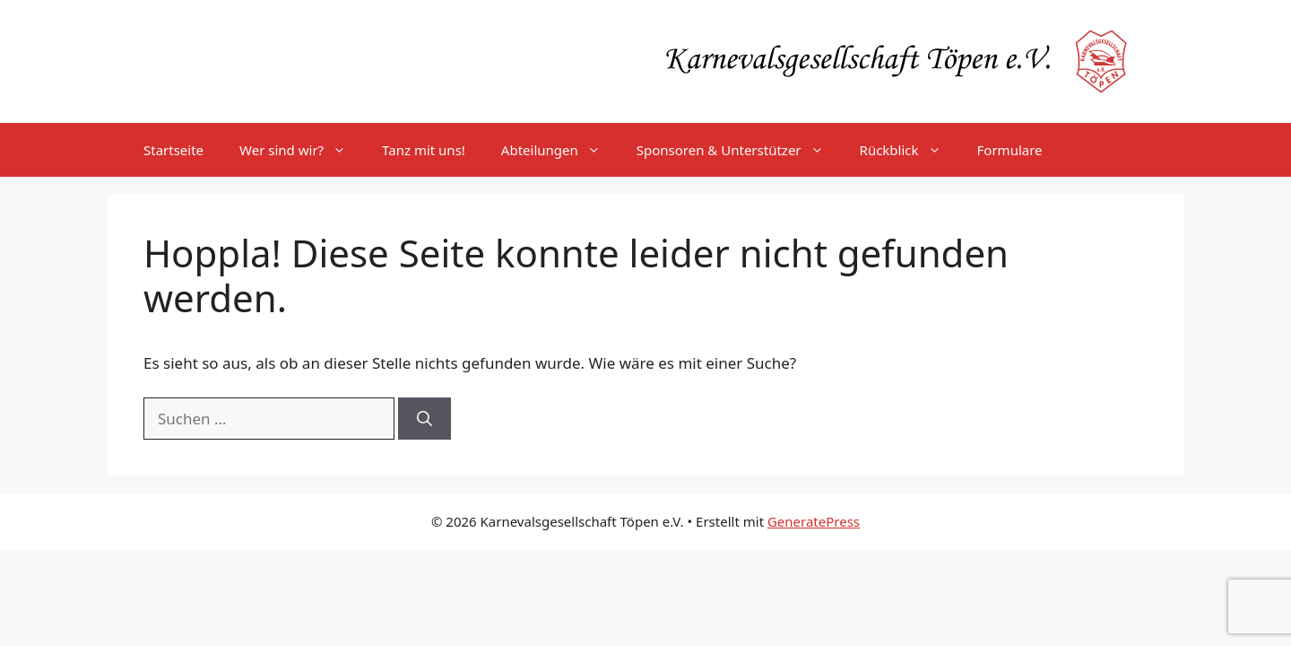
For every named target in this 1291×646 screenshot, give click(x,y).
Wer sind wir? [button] (301, 150)
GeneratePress (813, 521)
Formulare (1010, 150)
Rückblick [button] (909, 150)
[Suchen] (424, 419)
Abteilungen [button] (560, 150)
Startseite (173, 150)
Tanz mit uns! (423, 150)
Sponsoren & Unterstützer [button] (739, 150)
